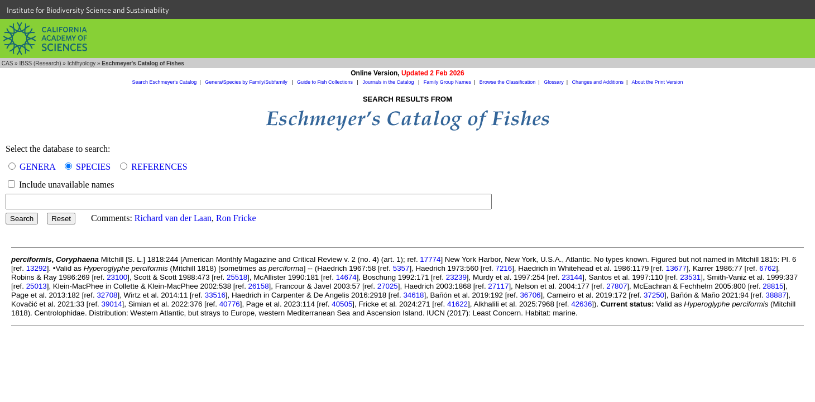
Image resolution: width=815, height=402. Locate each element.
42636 (581, 304)
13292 (36, 268)
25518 (237, 277)
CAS (7, 63)
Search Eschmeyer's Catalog (164, 82)
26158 (258, 286)
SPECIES (93, 166)
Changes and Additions (598, 82)
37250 (654, 295)
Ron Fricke (236, 218)
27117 (498, 286)
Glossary (554, 82)
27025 (387, 286)
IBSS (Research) (40, 63)
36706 (530, 295)
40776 (229, 304)
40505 (342, 304)
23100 (117, 277)
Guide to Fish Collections (325, 82)
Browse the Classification (508, 82)
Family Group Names (447, 82)
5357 (401, 268)
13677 (676, 268)
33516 (215, 295)
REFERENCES (159, 166)
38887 (776, 295)
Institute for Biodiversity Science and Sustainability (88, 10)
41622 (457, 304)
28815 (773, 286)
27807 (616, 286)
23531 (690, 277)
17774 (430, 259)
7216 (504, 268)
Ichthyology (82, 63)
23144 (572, 277)
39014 (112, 304)
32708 (107, 295)
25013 (36, 286)
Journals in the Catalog (388, 82)
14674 (346, 277)
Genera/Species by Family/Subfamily (247, 82)
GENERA (37, 166)
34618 (413, 295)
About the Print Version (657, 82)
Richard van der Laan (173, 218)
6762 (767, 268)
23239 (456, 277)
